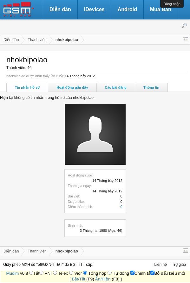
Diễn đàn (60, 9)
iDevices (94, 9)
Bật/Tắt (78, 279)
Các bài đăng (116, 87)
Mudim (12, 273)
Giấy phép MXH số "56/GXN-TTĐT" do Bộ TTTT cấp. (48, 264)
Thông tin (151, 87)
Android (127, 9)
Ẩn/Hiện (102, 279)
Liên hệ (160, 264)
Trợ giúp (179, 264)
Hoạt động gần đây (72, 87)
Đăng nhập (171, 4)
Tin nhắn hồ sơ (27, 87)
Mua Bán (160, 9)
